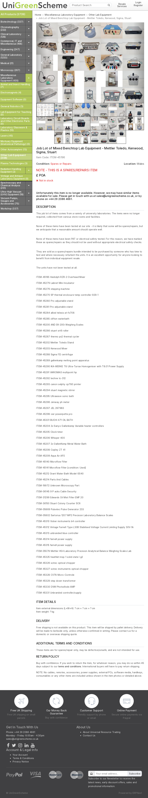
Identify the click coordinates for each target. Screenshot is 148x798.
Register (138, 5)
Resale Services (122, 5)
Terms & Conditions (23, 758)
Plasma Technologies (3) (14, 163)
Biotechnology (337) (12, 21)
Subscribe (134, 773)
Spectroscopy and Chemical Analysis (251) (11, 185)
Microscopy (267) (10, 70)
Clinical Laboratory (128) (11, 35)
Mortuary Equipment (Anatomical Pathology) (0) (15, 142)
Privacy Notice (21, 761)
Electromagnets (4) (11, 92)
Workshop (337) (9, 208)
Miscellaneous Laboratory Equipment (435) (10, 78)
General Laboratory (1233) (11, 56)
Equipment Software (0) (13, 99)
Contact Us (89, 735)
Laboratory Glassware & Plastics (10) (14, 129)
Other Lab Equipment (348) (13, 156)
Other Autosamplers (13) (14, 149)
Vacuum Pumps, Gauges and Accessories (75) (10, 201)
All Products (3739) (13, 14)
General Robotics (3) (12, 106)
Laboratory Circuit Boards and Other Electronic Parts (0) (15, 121)
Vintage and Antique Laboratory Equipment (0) (14, 177)
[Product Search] (91, 5)
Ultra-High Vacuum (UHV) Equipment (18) (12, 193)
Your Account (20, 754)
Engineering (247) (10, 49)
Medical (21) (7, 63)
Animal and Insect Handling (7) (15, 85)
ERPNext (137, 793)
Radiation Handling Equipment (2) (11, 170)
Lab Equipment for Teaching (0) (16, 113)
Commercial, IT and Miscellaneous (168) (11, 42)
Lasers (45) (7, 135)
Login (138, 2)
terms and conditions (69, 666)
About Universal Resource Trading (101, 732)
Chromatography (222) (10, 28)
